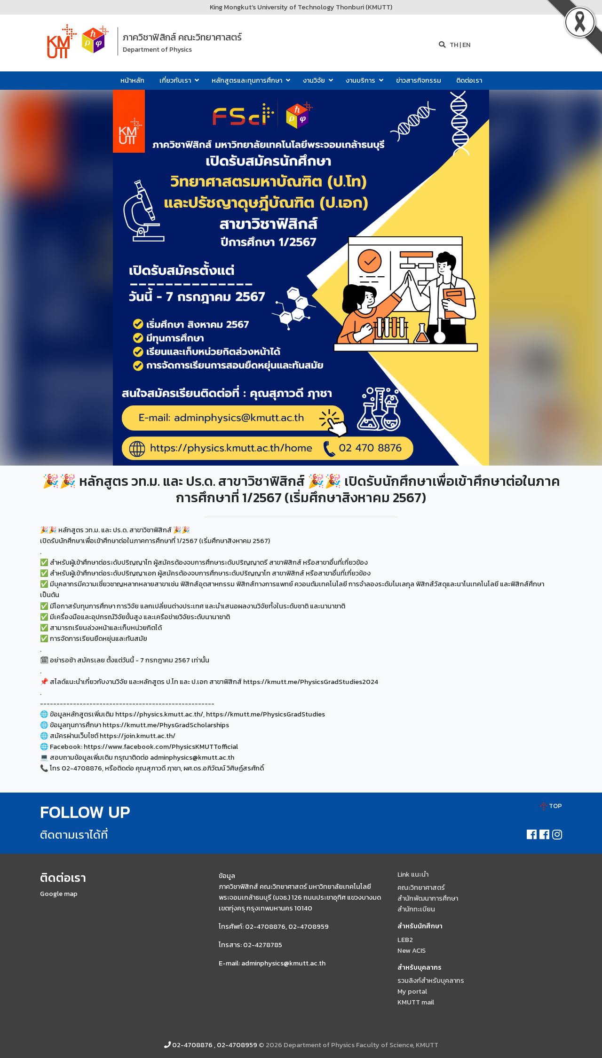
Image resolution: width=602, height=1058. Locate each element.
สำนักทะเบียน (416, 909)
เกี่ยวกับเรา (178, 80)
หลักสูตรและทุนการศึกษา (250, 80)
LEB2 (405, 939)
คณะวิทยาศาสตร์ (421, 887)
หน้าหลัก (132, 80)
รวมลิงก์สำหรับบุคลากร (430, 980)
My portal (412, 991)
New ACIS (411, 950)
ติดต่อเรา (469, 80)
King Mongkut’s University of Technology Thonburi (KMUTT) (301, 7)
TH (453, 44)
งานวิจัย (317, 80)
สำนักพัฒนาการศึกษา (427, 898)
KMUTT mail (415, 1002)
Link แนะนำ (412, 874)
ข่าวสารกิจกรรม (418, 80)
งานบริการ (363, 80)
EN (466, 44)
